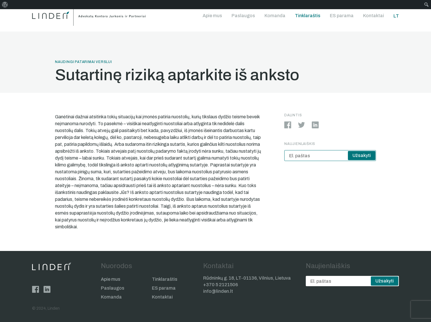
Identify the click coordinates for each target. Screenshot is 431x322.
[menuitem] (5, 4)
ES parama (342, 15)
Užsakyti (361, 155)
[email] (330, 155)
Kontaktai (373, 15)
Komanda (275, 15)
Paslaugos (243, 15)
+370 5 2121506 (220, 284)
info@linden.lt (218, 291)
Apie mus (212, 15)
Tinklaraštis (307, 15)
